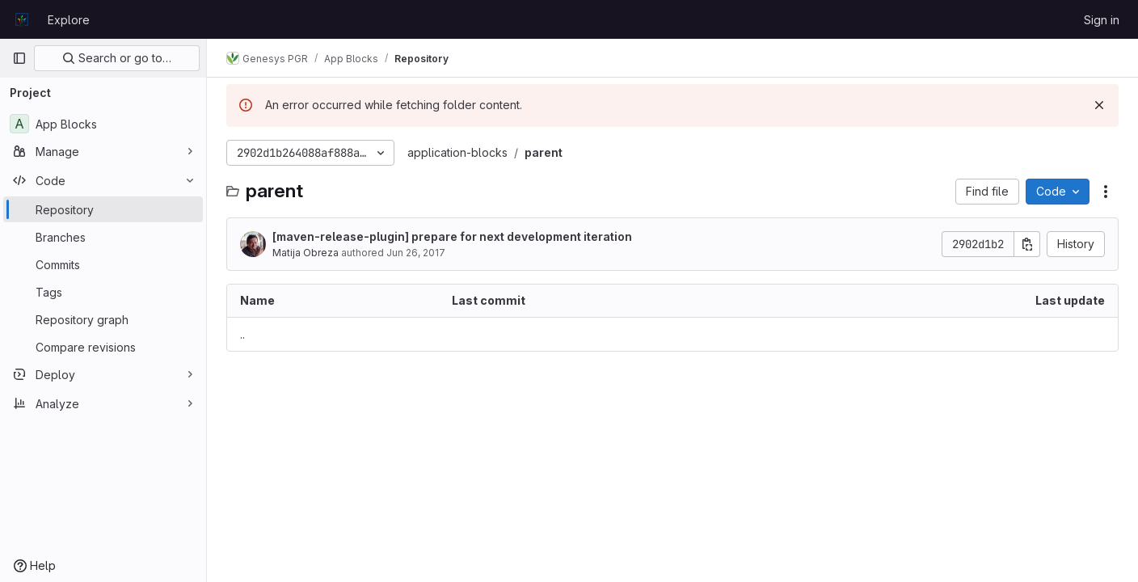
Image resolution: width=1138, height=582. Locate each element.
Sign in (1101, 20)
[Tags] (103, 292)
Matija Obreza (305, 253)
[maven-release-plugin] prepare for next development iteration (452, 236)
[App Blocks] (103, 124)
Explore (69, 20)
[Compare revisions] (103, 347)
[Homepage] (22, 19)
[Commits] (103, 264)
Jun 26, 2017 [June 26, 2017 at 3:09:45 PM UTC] (415, 253)
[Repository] (103, 209)
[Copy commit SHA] (1027, 244)
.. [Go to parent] (242, 334)
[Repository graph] (103, 319)
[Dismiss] (1099, 105)
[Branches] (103, 237)
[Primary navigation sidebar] (19, 58)
